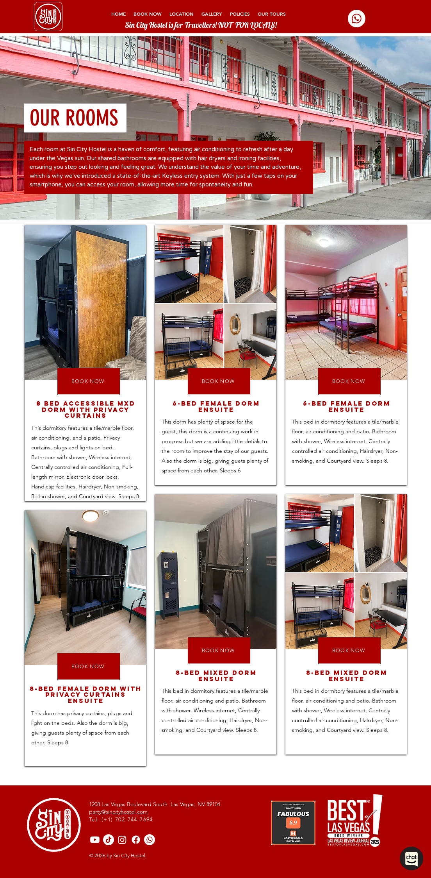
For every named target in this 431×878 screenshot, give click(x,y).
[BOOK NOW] (88, 381)
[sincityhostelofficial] (135, 839)
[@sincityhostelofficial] (108, 839)
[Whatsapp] (356, 18)
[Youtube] (94, 839)
